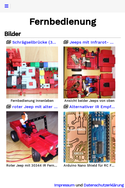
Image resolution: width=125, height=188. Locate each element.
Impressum (64, 185)
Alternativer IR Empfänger (89, 106)
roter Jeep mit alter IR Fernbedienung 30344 (32, 106)
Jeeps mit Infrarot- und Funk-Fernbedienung (89, 42)
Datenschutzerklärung (104, 185)
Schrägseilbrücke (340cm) (32, 42)
